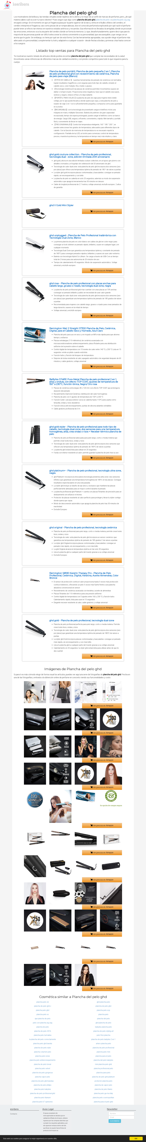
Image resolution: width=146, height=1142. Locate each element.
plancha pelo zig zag (121, 20)
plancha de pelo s (103, 20)
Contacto (13, 1114)
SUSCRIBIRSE (115, 1121)
